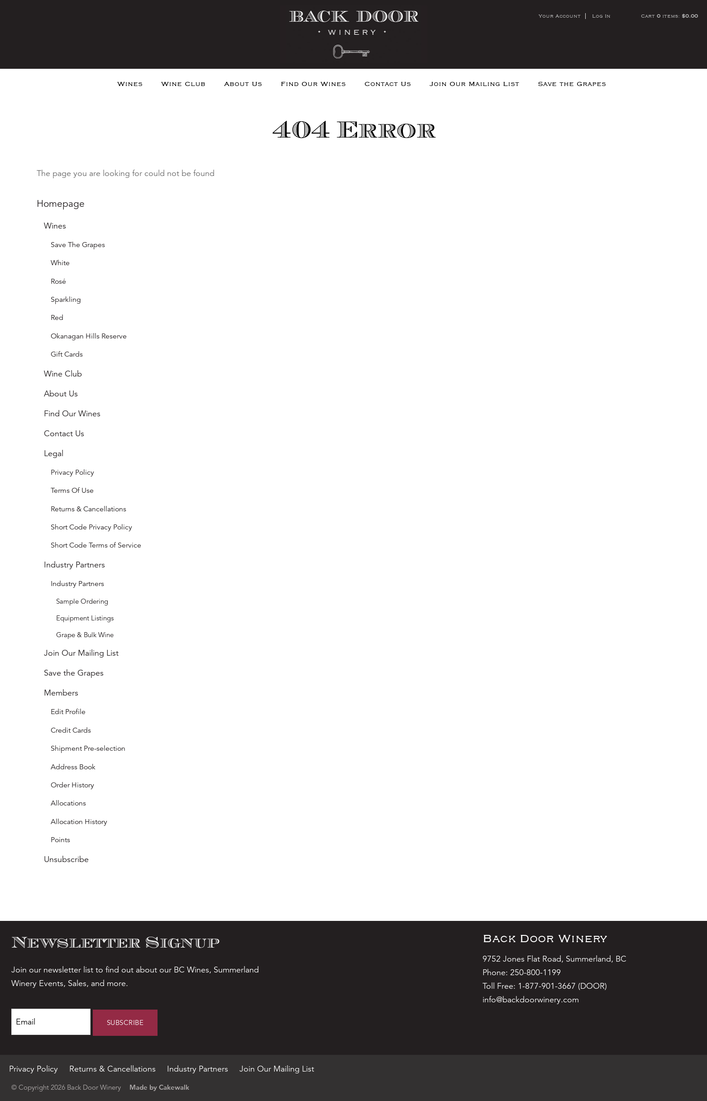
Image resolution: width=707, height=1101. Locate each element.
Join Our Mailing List (474, 84)
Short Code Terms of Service (96, 545)
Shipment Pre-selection (88, 748)
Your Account (560, 16)
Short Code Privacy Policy (91, 527)
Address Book (73, 767)
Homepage (61, 204)
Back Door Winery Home (353, 34)
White (60, 262)
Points (60, 839)
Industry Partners (74, 565)
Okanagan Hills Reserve (89, 336)
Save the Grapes (572, 84)
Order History (72, 785)
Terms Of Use (72, 490)
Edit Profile (68, 711)
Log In (601, 16)
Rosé (58, 281)
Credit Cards (71, 730)
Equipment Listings (85, 618)
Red (57, 317)
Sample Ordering (82, 601)
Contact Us (387, 84)
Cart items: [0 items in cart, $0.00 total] (669, 16)
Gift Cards (67, 354)
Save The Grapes (78, 244)
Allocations (68, 803)
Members (61, 693)
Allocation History (79, 821)
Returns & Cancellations (88, 509)
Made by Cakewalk (159, 1087)
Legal (53, 453)
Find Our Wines (313, 84)
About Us (243, 84)
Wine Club (183, 84)
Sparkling (66, 299)
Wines (130, 84)
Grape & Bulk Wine (85, 634)
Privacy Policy (72, 472)
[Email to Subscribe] (51, 1022)
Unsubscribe (66, 859)
